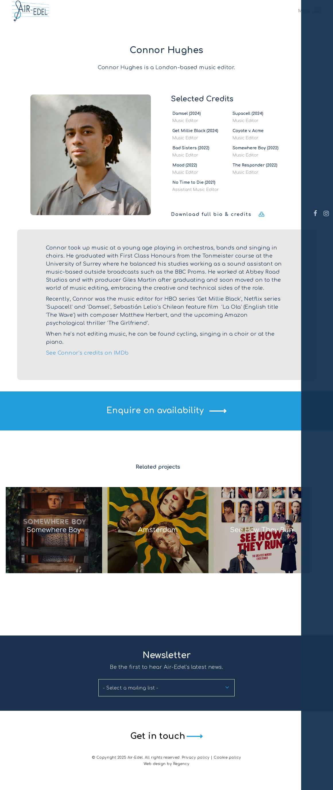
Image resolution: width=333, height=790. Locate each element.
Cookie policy (227, 758)
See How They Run (273, 548)
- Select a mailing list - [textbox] (130, 688)
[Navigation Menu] (309, 22)
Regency (181, 764)
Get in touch (155, 736)
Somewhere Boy (42, 548)
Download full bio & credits (211, 214)
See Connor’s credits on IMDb (87, 353)
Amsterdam (158, 548)
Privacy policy (196, 758)
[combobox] (166, 688)
